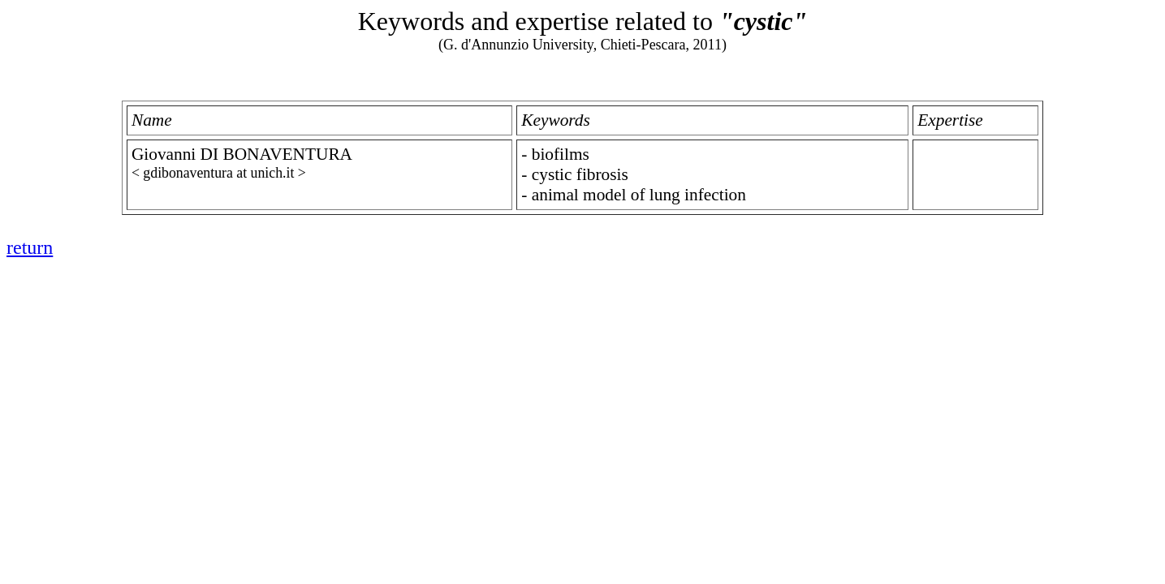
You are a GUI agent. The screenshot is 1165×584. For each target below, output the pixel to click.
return (29, 247)
